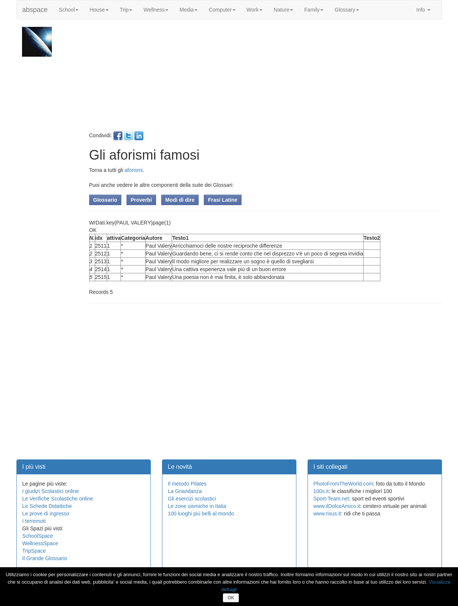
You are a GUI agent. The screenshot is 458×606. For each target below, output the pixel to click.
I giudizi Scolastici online (50, 491)
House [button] (99, 10)
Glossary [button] (346, 10)
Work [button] (254, 10)
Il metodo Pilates (187, 484)
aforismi (133, 170)
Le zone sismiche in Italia (197, 506)
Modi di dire (180, 200)
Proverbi (141, 200)
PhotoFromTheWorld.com (343, 484)
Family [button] (313, 10)
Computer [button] (222, 10)
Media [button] (188, 10)
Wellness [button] (155, 10)
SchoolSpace (37, 536)
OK (231, 597)
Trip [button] (126, 10)
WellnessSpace (40, 543)
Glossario (105, 200)
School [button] (69, 10)
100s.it (321, 491)
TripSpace (34, 551)
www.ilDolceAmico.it (337, 506)
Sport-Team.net (331, 499)
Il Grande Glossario (45, 558)
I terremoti (34, 521)
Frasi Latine (222, 200)
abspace (35, 9)
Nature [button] (283, 10)
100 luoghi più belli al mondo (201, 513)
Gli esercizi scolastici (192, 499)
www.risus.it (327, 513)
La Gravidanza (185, 491)
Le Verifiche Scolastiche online (57, 499)
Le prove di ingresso (45, 513)
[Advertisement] (264, 79)
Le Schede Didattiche (47, 506)
